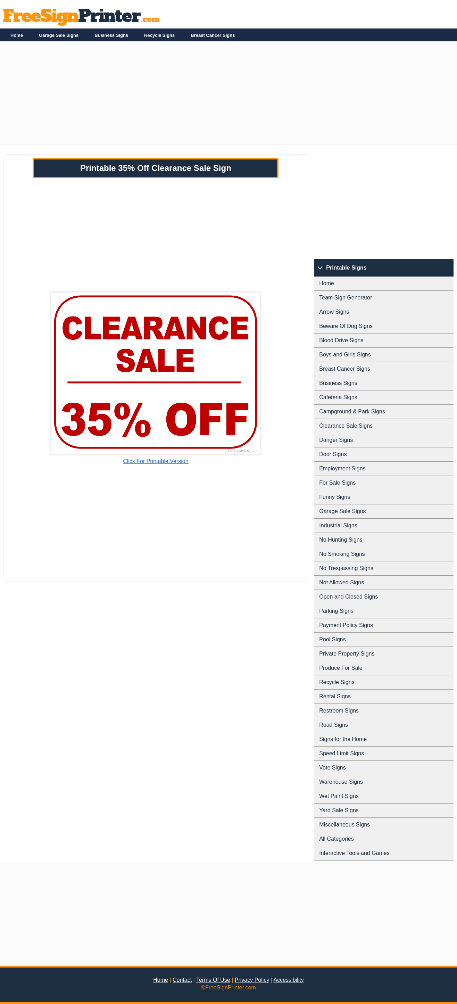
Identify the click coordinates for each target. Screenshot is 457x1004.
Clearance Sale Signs (346, 426)
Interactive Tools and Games (354, 853)
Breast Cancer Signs (213, 35)
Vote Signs (332, 768)
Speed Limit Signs (341, 753)
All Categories (336, 839)
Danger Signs (336, 440)
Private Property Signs (346, 654)
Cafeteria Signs (338, 397)
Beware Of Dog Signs (346, 326)
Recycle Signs (159, 35)
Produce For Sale (341, 668)
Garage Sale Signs (58, 35)
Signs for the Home (343, 739)
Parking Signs (336, 611)
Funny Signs (334, 497)
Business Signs (111, 35)
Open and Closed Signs (348, 597)
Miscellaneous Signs (344, 825)
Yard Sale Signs (339, 810)
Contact (182, 980)
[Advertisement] (208, 95)
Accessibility (289, 980)
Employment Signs (342, 468)
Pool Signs (332, 639)
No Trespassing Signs (346, 568)
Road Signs (333, 725)
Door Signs (333, 454)
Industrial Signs (338, 525)
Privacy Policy (252, 980)
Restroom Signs (339, 711)
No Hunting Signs (341, 540)
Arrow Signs (334, 312)
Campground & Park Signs (352, 411)
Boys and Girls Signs (345, 354)
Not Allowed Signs (341, 582)
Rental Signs (335, 696)
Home (16, 35)
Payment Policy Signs (346, 625)
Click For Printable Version (156, 461)
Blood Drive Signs (341, 340)
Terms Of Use (213, 980)
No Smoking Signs (342, 554)
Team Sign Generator (345, 298)
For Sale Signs (337, 483)
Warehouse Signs (341, 782)
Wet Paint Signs (339, 796)
